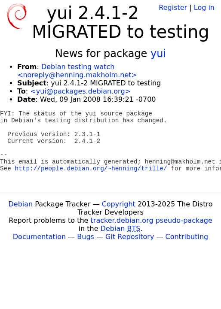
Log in (204, 7)
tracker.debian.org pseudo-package (151, 220)
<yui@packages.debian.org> (80, 91)
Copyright (118, 204)
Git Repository (129, 237)
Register (173, 7)
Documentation (39, 237)
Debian (21, 204)
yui (158, 54)
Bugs (85, 237)
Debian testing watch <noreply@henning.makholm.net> (77, 71)
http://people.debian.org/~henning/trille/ (91, 168)
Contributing (187, 237)
